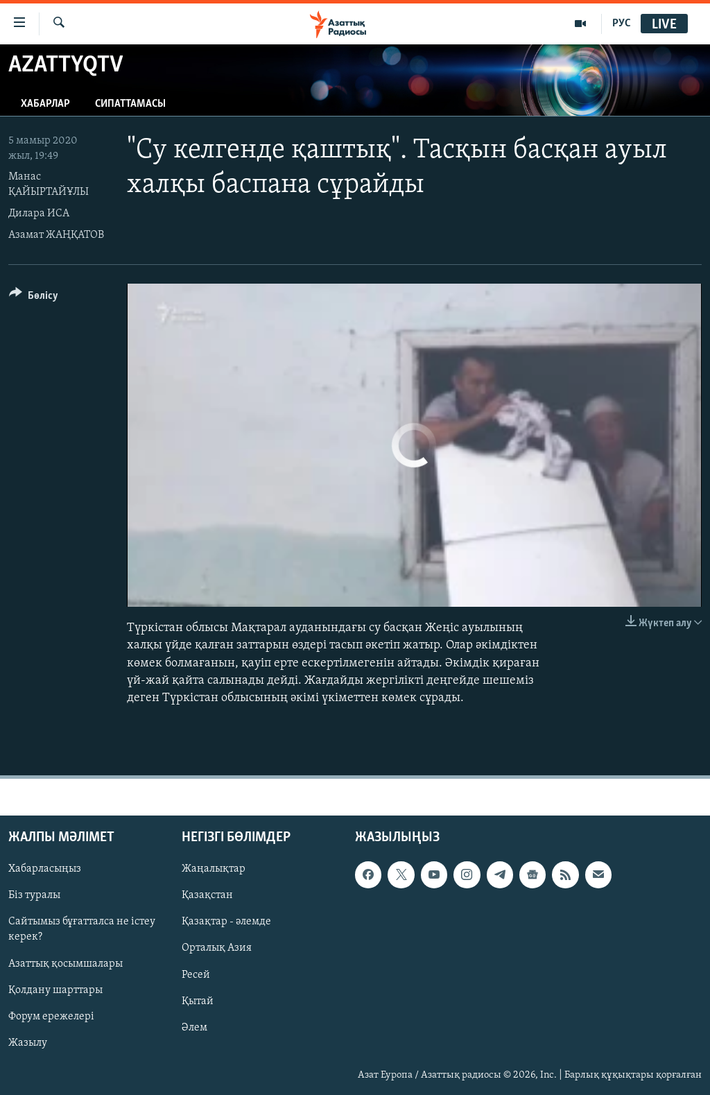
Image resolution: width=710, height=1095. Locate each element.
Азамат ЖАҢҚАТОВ (56, 235)
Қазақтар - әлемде (226, 922)
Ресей (196, 975)
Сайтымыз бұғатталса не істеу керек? (81, 930)
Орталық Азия (217, 948)
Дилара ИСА (38, 213)
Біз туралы (34, 896)
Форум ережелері (51, 1016)
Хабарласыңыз (44, 869)
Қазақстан (207, 896)
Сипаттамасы (130, 104)
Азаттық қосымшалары (65, 963)
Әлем (194, 1027)
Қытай (198, 1001)
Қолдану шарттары (55, 990)
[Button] (33, 298)
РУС (621, 23)
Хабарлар (45, 104)
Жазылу (27, 1043)
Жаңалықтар (213, 869)
